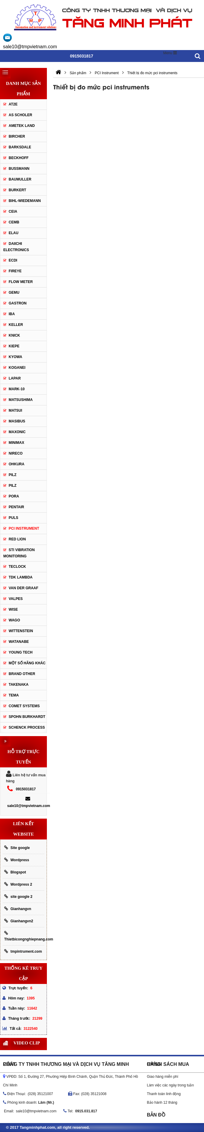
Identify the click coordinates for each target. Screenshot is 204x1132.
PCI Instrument (24, 528)
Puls (13, 518)
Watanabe (19, 642)
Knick (14, 335)
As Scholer (20, 115)
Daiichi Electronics (16, 247)
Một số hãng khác (27, 663)
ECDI (13, 260)
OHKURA (16, 464)
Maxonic (17, 432)
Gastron (18, 303)
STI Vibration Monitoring (19, 553)
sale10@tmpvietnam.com (30, 46)
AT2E (13, 104)
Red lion (17, 539)
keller (16, 325)
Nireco (16, 453)
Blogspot (15, 872)
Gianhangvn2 (18, 921)
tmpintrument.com (23, 951)
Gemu (14, 292)
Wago (14, 620)
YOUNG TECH (21, 652)
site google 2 (18, 896)
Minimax (16, 443)
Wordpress (16, 860)
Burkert (17, 190)
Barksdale (20, 147)
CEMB (14, 222)
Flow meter (21, 282)
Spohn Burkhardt (27, 717)
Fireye (15, 271)
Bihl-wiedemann (25, 201)
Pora (14, 496)
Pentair (16, 507)
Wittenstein (21, 631)
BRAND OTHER (22, 674)
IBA (12, 314)
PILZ (12, 475)
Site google (17, 847)
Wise (13, 609)
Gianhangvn (17, 908)
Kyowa (15, 357)
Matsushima (21, 400)
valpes (16, 599)
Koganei (17, 368)
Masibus (17, 421)
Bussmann (19, 169)
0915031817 (26, 789)
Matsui (15, 410)
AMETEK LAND (22, 126)
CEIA (13, 211)
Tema (14, 695)
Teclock (17, 567)
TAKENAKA (18, 684)
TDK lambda (21, 577)
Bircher (17, 136)
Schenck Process (27, 727)
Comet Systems (24, 706)
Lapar (15, 378)
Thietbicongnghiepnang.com (24, 936)
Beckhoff (19, 158)
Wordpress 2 (18, 884)
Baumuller (20, 179)
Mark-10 (16, 389)
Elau (14, 233)
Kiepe (14, 346)
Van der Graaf (23, 588)
